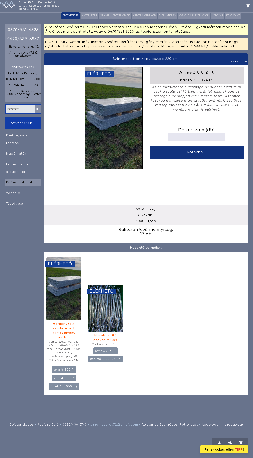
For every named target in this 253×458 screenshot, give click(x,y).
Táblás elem (15, 203)
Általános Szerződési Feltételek (170, 424)
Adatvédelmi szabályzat (223, 424)
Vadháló (13, 193)
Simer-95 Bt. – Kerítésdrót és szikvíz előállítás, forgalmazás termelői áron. (39, 5)
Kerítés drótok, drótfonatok (17, 168)
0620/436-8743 (74, 424)
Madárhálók (16, 153)
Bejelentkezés (21, 424)
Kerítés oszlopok (19, 182)
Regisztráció (48, 424)
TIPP (239, 449)
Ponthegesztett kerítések (18, 139)
